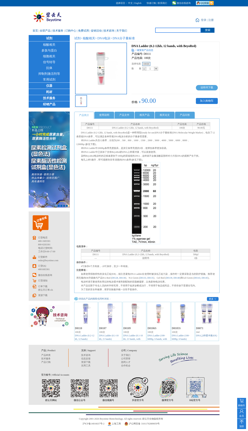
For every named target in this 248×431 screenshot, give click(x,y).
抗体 (49, 68)
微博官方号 (167, 400)
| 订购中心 (70, 30)
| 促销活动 (96, 30)
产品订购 (46, 362)
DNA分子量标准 (124, 38)
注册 (211, 20)
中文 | (131, 3)
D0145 (205, 277)
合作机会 (125, 365)
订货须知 (42, 280)
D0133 (143, 277)
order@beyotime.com (48, 260)
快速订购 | (152, 3)
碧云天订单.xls (45, 289)
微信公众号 (79, 400)
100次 (146, 64)
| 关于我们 (121, 30)
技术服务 (49, 98)
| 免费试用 (83, 30)
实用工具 (85, 365)
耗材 (49, 92)
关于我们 (125, 355)
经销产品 (49, 104)
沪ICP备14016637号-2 (93, 423)
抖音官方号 (138, 400)
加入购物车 (207, 100)
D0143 (197, 277)
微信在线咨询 (181, 3)
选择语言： (121, 3)
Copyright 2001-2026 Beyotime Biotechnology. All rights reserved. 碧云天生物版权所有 (121, 418)
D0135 (150, 277)
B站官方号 (194, 400)
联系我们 (162, 3)
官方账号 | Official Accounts (55, 374)
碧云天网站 (51, 400)
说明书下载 (207, 87)
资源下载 (42, 295)
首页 (36, 30)
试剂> (78, 38)
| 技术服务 (57, 30)
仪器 (49, 85)
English (137, 3)
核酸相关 (49, 44)
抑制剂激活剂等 (49, 73)
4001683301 (44, 269)
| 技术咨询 (108, 30)
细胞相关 (49, 56)
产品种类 (46, 355)
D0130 (122, 277)
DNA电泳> (104, 38)
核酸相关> (90, 38)
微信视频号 (108, 400)
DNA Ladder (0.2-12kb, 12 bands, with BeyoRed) (164, 46)
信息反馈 (85, 358)
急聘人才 (125, 362)
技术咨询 (85, 355)
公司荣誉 (125, 358)
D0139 (169, 277)
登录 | (204, 20)
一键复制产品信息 (144, 50)
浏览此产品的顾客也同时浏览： (95, 298)
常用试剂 (49, 79)
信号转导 (49, 62)
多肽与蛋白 (49, 50)
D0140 (176, 277)
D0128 (115, 277)
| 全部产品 (45, 30)
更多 (211, 299)
